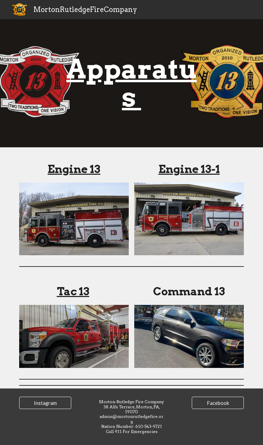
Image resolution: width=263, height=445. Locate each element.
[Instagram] (45, 403)
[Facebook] (217, 403)
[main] (131, 83)
